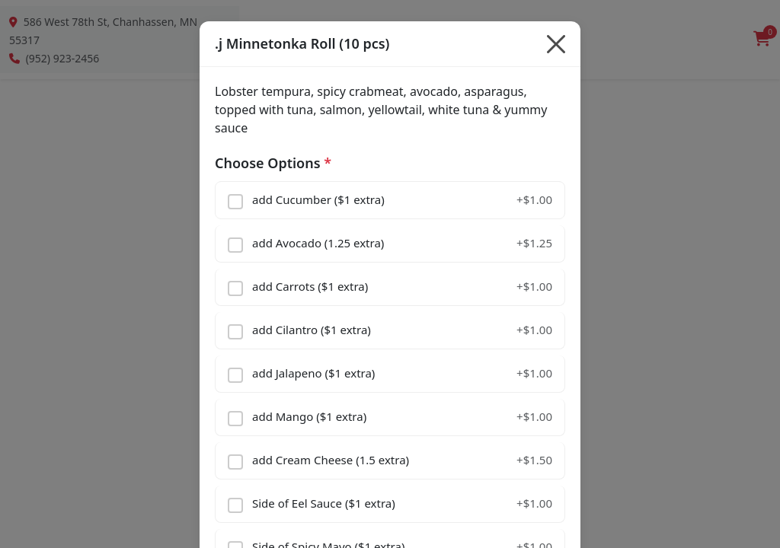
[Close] (556, 44)
